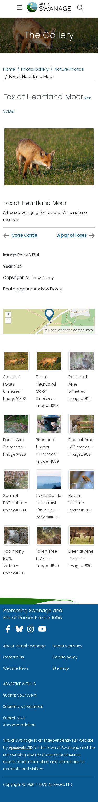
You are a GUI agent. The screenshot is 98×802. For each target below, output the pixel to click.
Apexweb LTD (21, 747)
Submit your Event (20, 695)
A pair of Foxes (76, 235)
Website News (16, 668)
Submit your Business (23, 706)
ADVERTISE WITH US (19, 683)
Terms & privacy (67, 645)
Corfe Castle (20, 235)
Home (9, 69)
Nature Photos (69, 69)
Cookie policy (65, 657)
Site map (60, 668)
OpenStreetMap (60, 330)
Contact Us (13, 657)
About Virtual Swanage (24, 645)
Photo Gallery (35, 69)
